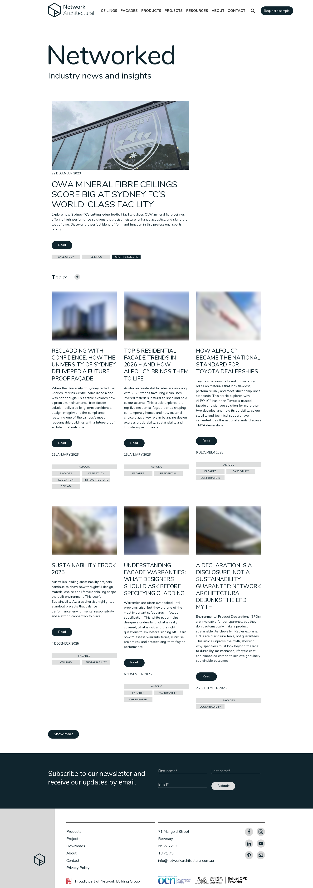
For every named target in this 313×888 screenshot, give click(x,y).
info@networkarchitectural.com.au (186, 860)
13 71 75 (166, 853)
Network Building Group (120, 881)
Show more (63, 734)
